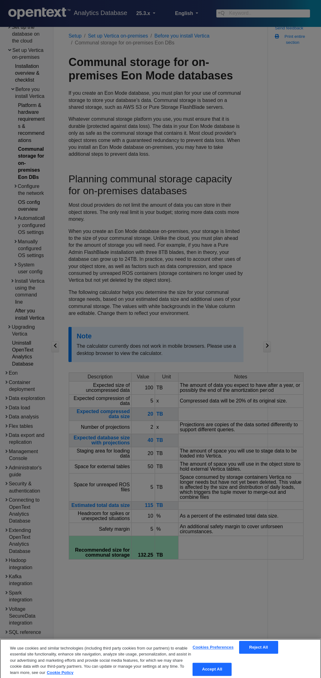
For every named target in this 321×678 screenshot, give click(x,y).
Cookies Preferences (213, 650)
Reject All (258, 650)
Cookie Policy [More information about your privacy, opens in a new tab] (60, 675)
